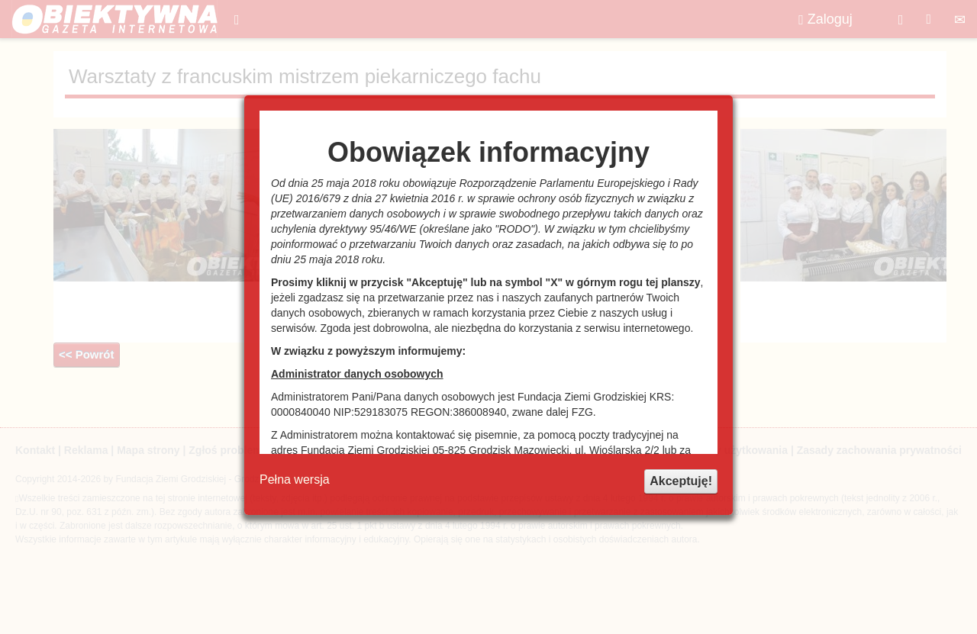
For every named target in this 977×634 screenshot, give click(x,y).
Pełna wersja (295, 479)
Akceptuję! (681, 481)
